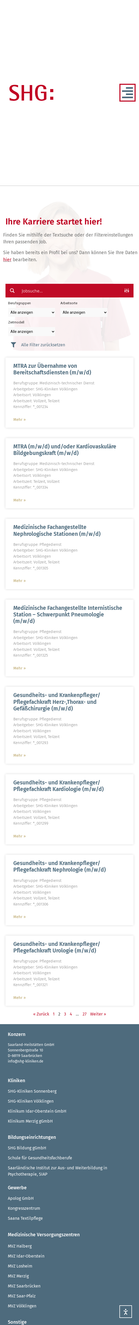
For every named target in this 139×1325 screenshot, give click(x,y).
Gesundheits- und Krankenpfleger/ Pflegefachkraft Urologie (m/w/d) (56, 947)
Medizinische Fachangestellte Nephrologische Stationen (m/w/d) (57, 530)
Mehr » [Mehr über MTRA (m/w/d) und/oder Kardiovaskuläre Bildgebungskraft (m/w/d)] (19, 500)
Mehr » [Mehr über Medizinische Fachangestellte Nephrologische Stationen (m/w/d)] (19, 580)
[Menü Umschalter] (127, 93)
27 (84, 1014)
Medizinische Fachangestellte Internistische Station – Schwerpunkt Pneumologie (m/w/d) (67, 615)
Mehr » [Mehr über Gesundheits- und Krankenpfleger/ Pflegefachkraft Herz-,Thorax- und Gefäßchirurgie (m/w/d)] (19, 755)
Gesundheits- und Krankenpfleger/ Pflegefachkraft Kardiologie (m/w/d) (58, 786)
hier (7, 260)
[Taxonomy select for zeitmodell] (31, 331)
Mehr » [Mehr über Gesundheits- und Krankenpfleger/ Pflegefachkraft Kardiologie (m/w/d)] (19, 836)
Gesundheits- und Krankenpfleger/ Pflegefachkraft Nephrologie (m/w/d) (59, 866)
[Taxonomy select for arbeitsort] (83, 312)
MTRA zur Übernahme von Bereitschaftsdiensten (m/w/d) (52, 369)
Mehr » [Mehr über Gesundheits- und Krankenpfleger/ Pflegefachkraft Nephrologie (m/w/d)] (19, 916)
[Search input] (70, 290)
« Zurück (41, 1014)
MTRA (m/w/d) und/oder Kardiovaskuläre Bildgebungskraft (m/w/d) (64, 450)
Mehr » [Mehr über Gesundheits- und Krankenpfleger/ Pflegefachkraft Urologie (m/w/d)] (19, 997)
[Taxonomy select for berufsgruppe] (31, 312)
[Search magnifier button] (12, 290)
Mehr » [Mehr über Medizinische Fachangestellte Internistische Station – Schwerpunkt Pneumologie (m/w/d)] (19, 668)
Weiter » (98, 1014)
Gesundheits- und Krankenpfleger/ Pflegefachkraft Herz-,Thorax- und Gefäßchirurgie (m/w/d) (56, 702)
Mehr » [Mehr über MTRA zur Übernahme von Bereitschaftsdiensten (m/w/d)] (19, 419)
